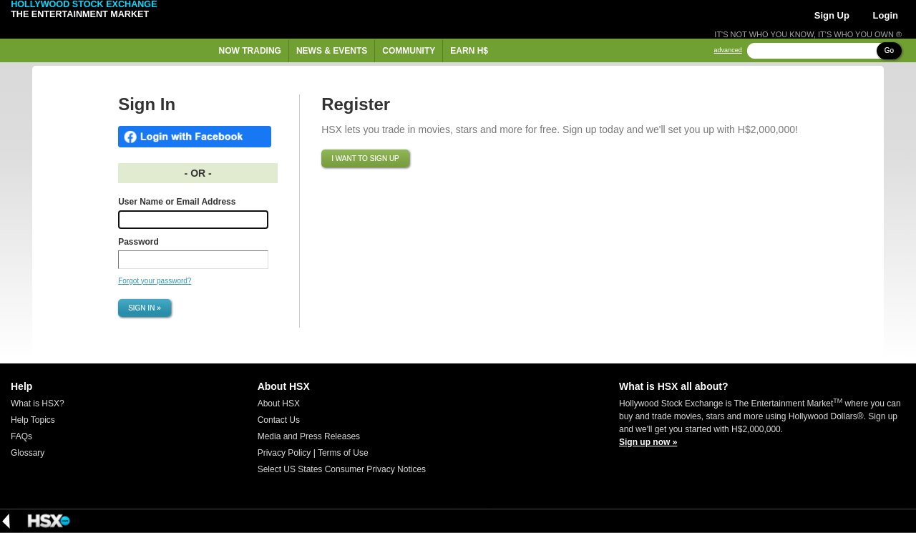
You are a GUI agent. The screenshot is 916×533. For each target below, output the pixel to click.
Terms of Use (343, 453)
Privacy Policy (284, 453)
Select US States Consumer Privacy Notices (342, 469)
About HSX (279, 403)
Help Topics (33, 420)
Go (889, 50)
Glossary (27, 453)
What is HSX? (37, 403)
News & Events (331, 51)
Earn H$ (469, 51)
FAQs (21, 436)
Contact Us (279, 420)
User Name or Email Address (176, 202)
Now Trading (250, 51)
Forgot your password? (154, 281)
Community (408, 51)
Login (885, 15)
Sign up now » (648, 442)
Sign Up (831, 15)
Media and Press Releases (309, 436)
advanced (728, 50)
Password (138, 242)
